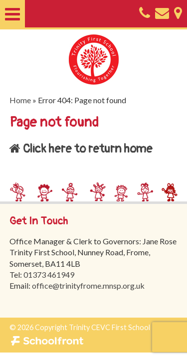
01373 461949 (48, 274)
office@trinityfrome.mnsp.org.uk (88, 285)
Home (20, 100)
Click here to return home (81, 149)
